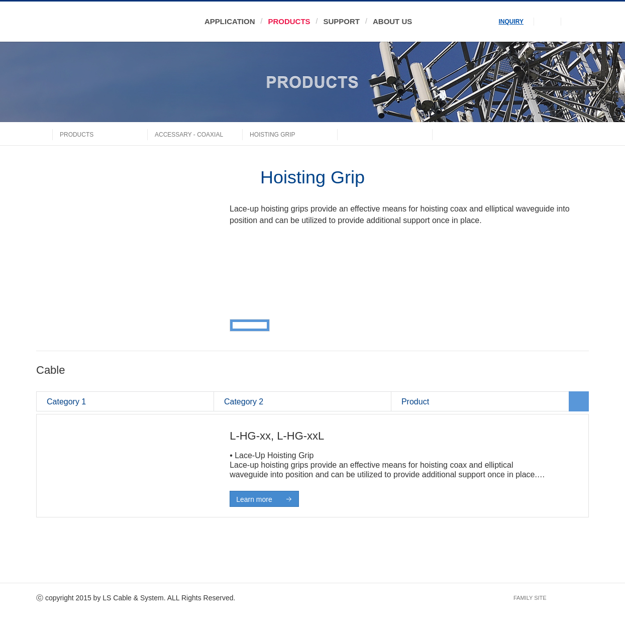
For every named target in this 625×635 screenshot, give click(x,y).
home (44, 133)
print (560, 134)
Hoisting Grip (272, 134)
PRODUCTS (289, 21)
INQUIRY (511, 21)
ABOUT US (392, 21)
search (547, 21)
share (581, 134)
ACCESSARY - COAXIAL (189, 134)
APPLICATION (229, 21)
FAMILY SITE (530, 598)
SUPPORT (342, 21)
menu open (575, 21)
